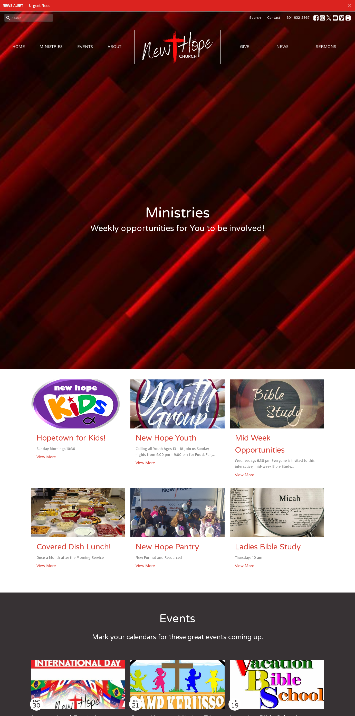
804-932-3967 (298, 18)
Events (85, 46)
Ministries (51, 46)
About (114, 46)
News (282, 46)
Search (255, 18)
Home (18, 46)
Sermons (326, 46)
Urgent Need (40, 5)
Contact (273, 18)
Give (244, 46)
